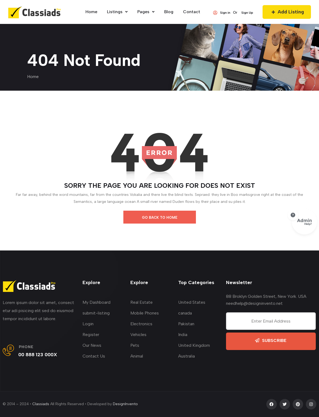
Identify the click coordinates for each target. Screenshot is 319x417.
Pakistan (186, 323)
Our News (92, 345)
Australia (186, 356)
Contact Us (94, 356)
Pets (134, 345)
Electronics (141, 323)
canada (185, 313)
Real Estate (141, 302)
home (91, 11)
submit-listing (96, 313)
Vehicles (138, 334)
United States (191, 302)
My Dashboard (96, 302)
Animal (136, 356)
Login (88, 323)
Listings (117, 11)
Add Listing (286, 12)
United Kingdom (194, 345)
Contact (191, 11)
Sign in (221, 12)
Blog (168, 11)
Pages (146, 11)
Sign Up (247, 13)
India (182, 334)
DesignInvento (125, 404)
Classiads (40, 404)
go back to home (159, 217)
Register (91, 334)
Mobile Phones (144, 313)
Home (33, 76)
